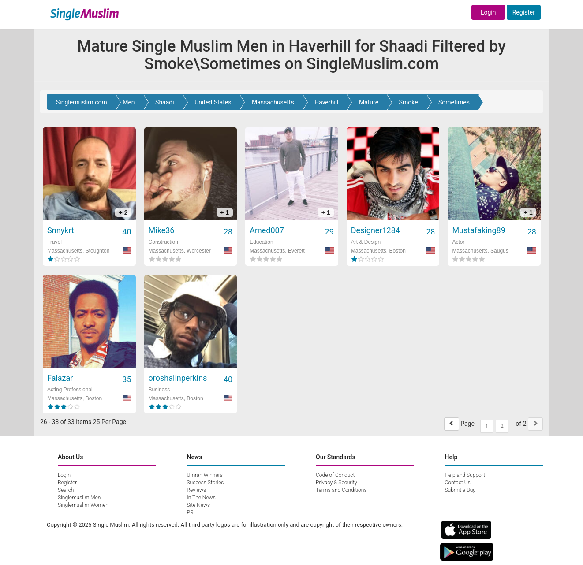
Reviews (196, 490)
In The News (201, 497)
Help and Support (465, 475)
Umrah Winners (205, 475)
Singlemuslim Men (79, 497)
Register (523, 12)
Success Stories (205, 483)
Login (488, 12)
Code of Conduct (335, 475)
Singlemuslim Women (83, 505)
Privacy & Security (336, 483)
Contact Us (458, 483)
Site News (198, 505)
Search (66, 490)
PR (190, 512)
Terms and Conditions (341, 490)
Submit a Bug (460, 490)
